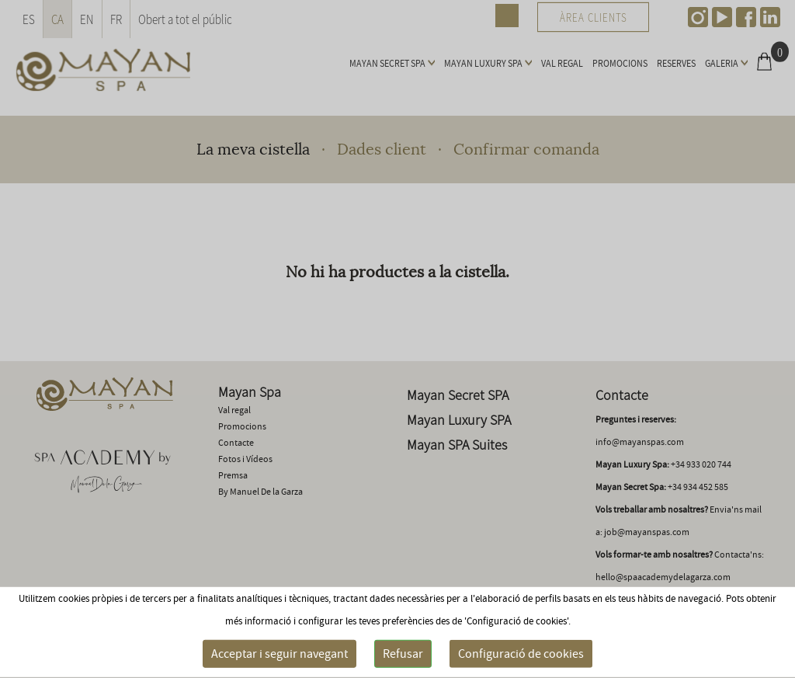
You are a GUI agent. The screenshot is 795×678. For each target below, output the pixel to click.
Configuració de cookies (521, 654)
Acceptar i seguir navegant (279, 654)
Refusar (403, 654)
